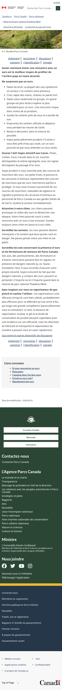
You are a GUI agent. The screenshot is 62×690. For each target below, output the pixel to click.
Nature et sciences (12, 527)
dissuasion (45, 58)
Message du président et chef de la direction (26, 485)
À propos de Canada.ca (16, 670)
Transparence (9, 481)
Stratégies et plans (12, 496)
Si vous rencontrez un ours (26, 368)
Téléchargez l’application (15, 577)
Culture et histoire (12, 531)
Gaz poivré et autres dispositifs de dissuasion (27, 335)
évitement (14, 58)
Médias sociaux (13, 658)
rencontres (29, 58)
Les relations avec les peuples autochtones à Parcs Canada (30, 491)
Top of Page (10, 682)
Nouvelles (7, 507)
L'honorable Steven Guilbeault (27, 548)
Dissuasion (17, 371)
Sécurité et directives (13, 27)
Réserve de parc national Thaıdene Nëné (22, 21)
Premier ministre (10, 628)
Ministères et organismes (15, 598)
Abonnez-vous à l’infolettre (17, 573)
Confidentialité (42, 664)
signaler (47, 62)
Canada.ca (7, 16)
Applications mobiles (15, 664)
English (57, 2)
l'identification (31, 62)
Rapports (7, 499)
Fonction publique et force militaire (20, 604)
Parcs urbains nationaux (15, 523)
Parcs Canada (20, 16)
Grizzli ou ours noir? (22, 378)
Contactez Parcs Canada (15, 462)
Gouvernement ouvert (13, 640)
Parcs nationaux (36, 16)
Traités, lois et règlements (15, 616)
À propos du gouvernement (16, 634)
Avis (4, 503)
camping (15, 62)
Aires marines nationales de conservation (25, 519)
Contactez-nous (10, 592)
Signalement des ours (23, 381)
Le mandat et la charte (14, 477)
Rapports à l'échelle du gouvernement (21, 622)
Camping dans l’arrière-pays (26, 374)
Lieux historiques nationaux (17, 511)
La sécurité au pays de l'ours (38, 27)
